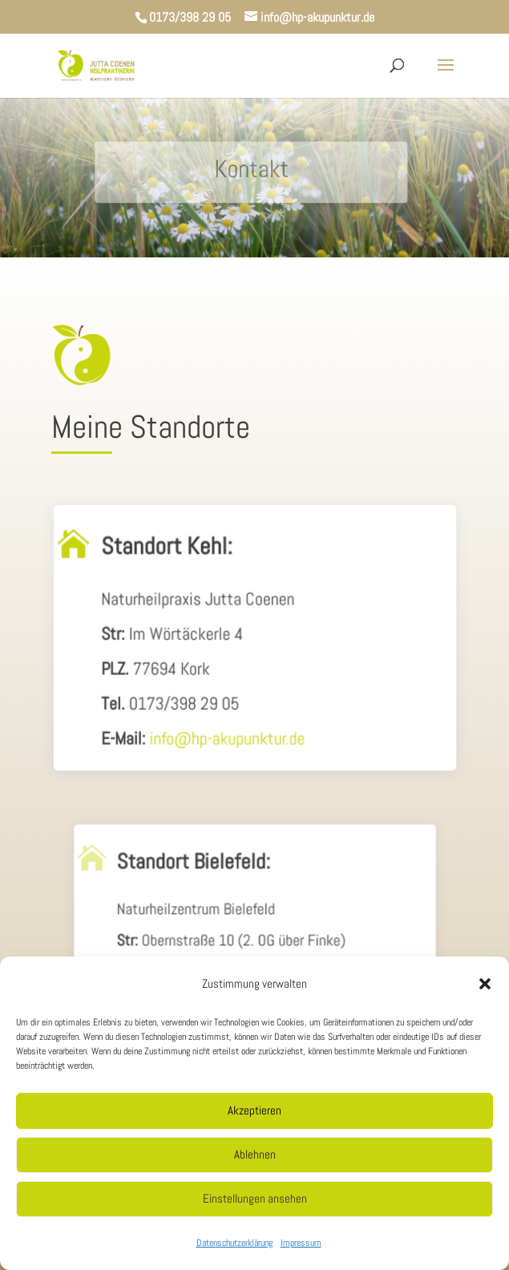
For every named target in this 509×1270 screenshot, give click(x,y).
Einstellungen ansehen (255, 1198)
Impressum (301, 1242)
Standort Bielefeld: (196, 873)
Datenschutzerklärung (234, 1242)
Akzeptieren (254, 1110)
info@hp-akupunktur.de (228, 739)
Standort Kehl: (169, 554)
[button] (485, 984)
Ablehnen (255, 1154)
